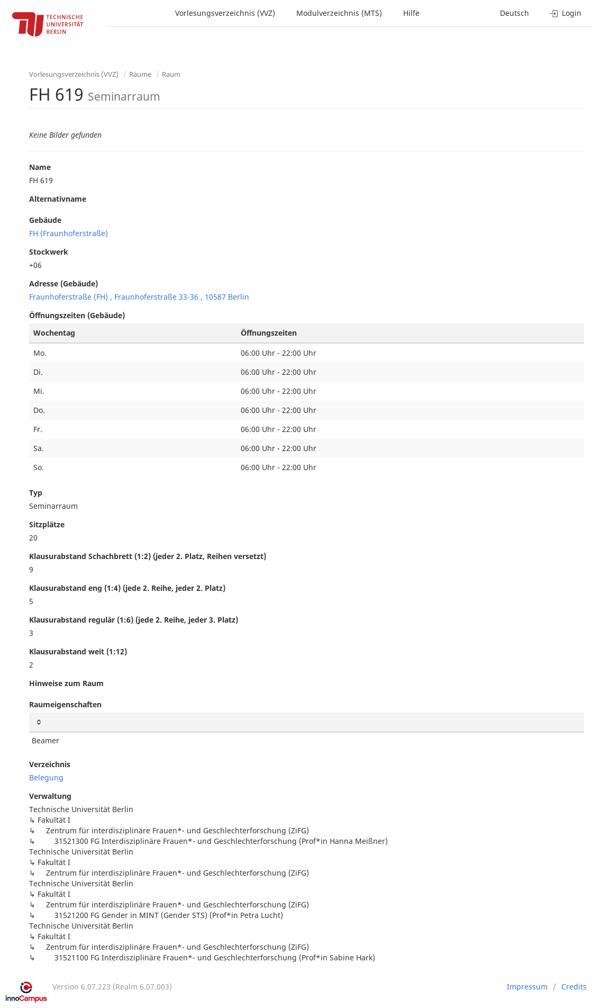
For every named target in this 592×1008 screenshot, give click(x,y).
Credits (574, 987)
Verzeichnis (49, 764)
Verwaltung (50, 796)
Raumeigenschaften (65, 704)
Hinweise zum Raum (66, 683)
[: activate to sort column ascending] (306, 722)
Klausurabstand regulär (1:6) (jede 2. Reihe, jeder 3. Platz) (133, 620)
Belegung (46, 777)
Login (565, 13)
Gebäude (45, 220)
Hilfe (411, 13)
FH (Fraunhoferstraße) (68, 233)
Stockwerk (48, 252)
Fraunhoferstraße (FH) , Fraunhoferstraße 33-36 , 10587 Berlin (139, 297)
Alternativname (57, 199)
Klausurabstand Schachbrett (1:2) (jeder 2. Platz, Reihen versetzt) (147, 556)
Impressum (527, 987)
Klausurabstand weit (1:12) (78, 651)
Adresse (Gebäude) (63, 283)
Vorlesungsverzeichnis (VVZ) (225, 13)
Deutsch (514, 13)
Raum (171, 74)
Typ (35, 493)
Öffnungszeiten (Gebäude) (77, 315)
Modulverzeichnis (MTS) (339, 13)
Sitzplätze (47, 524)
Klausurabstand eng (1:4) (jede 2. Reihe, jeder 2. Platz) (127, 588)
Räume (140, 74)
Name (40, 167)
